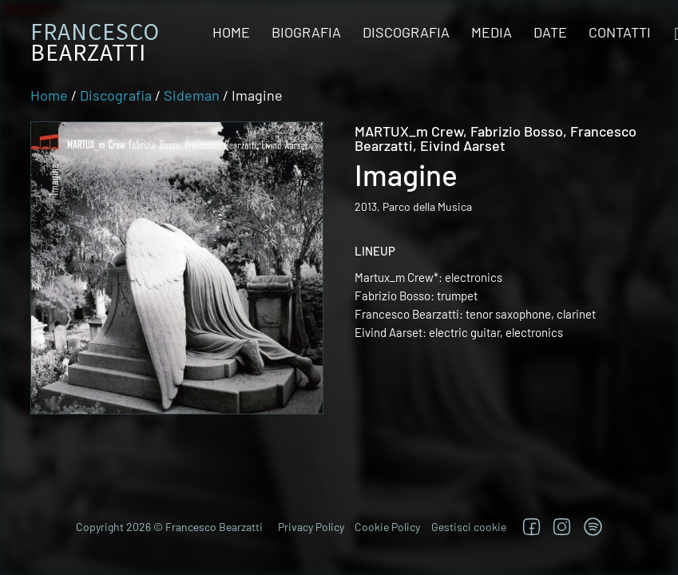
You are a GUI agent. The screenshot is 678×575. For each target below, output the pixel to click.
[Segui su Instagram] (562, 527)
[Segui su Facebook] (531, 527)
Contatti (620, 32)
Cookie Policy (387, 526)
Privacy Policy (311, 526)
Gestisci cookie (468, 526)
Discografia (406, 32)
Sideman (192, 95)
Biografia (306, 32)
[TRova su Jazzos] (593, 527)
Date (550, 32)
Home (231, 32)
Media (491, 32)
